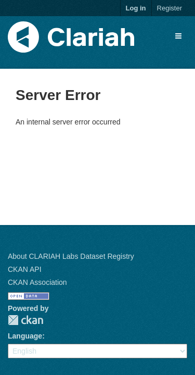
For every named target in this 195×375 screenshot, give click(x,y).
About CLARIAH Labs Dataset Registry (71, 256)
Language (25, 336)
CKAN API (25, 269)
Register (169, 8)
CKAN (25, 320)
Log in (136, 8)
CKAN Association (37, 282)
